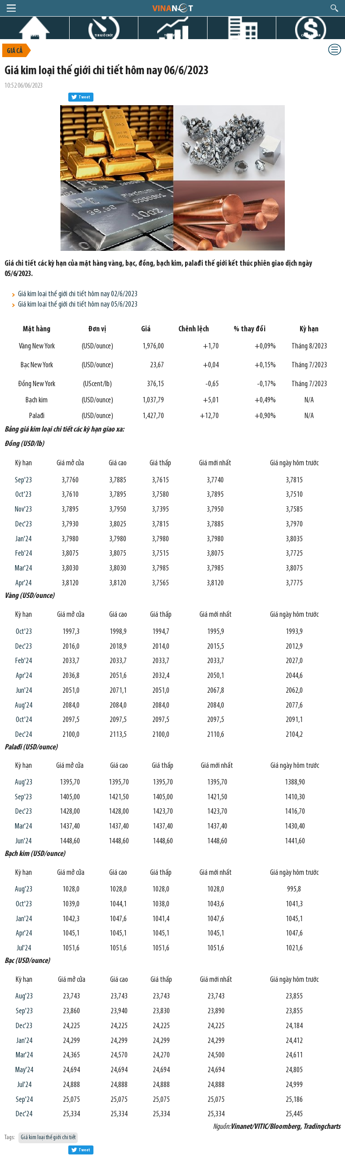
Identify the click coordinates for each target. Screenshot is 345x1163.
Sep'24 (24, 1100)
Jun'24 (24, 691)
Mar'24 (23, 568)
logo (172, 7)
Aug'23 (23, 782)
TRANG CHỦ (34, 35)
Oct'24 (24, 720)
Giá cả (14, 51)
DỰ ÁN (242, 35)
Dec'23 (23, 524)
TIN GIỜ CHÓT (104, 35)
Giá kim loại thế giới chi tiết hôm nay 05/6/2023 (77, 304)
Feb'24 (23, 553)
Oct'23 (23, 495)
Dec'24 (23, 735)
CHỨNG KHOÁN (310, 35)
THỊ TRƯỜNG (172, 35)
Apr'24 (23, 583)
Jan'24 (23, 539)
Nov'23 (23, 509)
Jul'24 (24, 948)
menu (11, 8)
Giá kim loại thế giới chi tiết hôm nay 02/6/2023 (77, 294)
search (334, 8)
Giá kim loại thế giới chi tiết (48, 1137)
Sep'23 (23, 480)
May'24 (24, 1070)
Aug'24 (23, 705)
